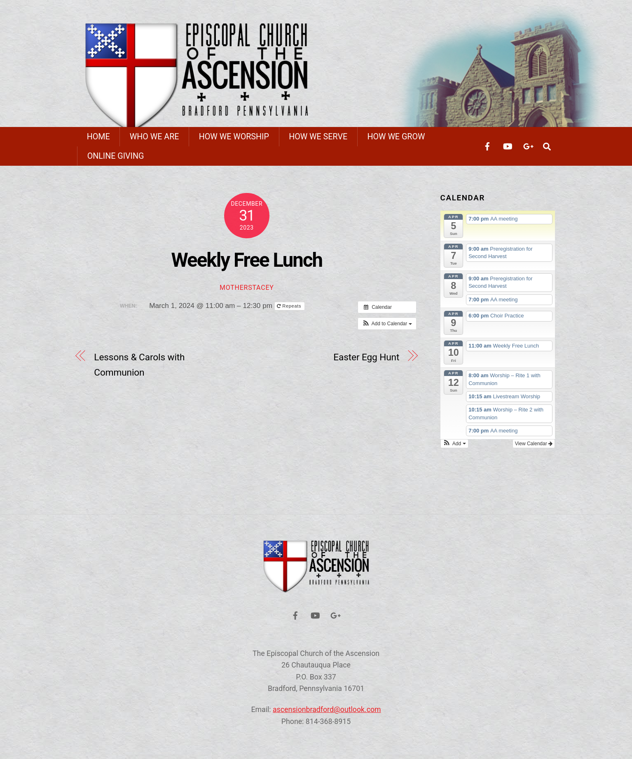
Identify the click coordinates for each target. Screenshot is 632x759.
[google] (528, 150)
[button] (387, 328)
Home (98, 141)
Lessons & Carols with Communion (139, 369)
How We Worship (234, 141)
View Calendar (533, 448)
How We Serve (318, 141)
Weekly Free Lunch (246, 264)
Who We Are (154, 141)
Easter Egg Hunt (366, 361)
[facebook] (487, 150)
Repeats (290, 310)
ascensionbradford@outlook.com (327, 714)
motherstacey (247, 292)
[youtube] (507, 150)
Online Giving (115, 160)
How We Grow (396, 141)
